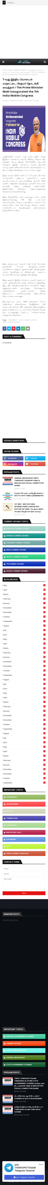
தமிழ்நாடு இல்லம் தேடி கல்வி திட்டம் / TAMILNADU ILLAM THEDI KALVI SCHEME (28, 1109)
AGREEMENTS (11, 797)
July (24, 630)
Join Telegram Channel (24, 1177)
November (24, 612)
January (24, 603)
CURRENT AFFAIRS (13, 1043)
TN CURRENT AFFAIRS (15, 564)
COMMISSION (12, 818)
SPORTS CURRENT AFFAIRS (17, 557)
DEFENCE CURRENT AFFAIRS (17, 536)
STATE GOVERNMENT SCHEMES (19, 1064)
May (24, 585)
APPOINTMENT (12, 804)
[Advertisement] (24, 32)
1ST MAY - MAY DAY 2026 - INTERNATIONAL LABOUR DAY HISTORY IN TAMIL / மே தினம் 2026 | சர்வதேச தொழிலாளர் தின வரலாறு (29, 508)
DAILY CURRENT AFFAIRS (27, 320)
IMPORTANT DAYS (13, 832)
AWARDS (10, 811)
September (24, 621)
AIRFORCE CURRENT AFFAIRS (17, 529)
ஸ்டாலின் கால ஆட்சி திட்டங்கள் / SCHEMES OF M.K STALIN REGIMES (28, 1097)
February (24, 599)
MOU (8, 846)
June (24, 635)
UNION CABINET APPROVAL (17, 853)
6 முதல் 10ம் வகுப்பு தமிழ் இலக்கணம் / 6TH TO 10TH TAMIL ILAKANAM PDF (29, 494)
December (24, 608)
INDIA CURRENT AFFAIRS (17, 70)
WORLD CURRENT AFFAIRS (17, 571)
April (24, 590)
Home (5, 70)
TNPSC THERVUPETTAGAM (13, 101)
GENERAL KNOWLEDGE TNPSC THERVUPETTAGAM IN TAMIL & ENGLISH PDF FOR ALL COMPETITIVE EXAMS (29, 482)
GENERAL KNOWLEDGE (15, 1057)
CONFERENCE (13, 320)
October (24, 617)
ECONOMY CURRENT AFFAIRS (18, 543)
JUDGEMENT (11, 839)
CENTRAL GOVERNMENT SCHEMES (20, 1036)
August (24, 626)
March (24, 594)
